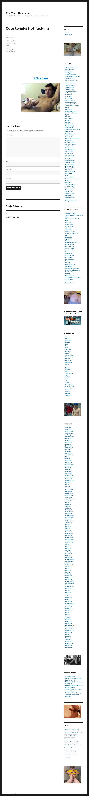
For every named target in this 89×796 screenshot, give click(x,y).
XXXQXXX (68, 199)
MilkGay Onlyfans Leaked (72, 268)
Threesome (74, 748)
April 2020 (68, 451)
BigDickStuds (69, 239)
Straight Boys (69, 373)
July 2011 (67, 612)
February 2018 (69, 475)
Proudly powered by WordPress (26, 794)
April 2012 (68, 596)
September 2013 (69, 565)
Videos (8, 45)
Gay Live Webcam (70, 149)
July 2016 (67, 502)
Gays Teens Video (70, 162)
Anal (73, 729)
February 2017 (69, 490)
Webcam (67, 393)
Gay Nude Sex (69, 151)
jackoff (76, 741)
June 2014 (68, 548)
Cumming (68, 349)
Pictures (67, 368)
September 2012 (69, 587)
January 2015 (68, 535)
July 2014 (67, 546)
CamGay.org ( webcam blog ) (73, 129)
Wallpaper (67, 754)
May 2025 (68, 429)
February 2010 (69, 643)
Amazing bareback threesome (73, 689)
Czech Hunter (69, 137)
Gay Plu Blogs (69, 153)
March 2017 (68, 488)
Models (67, 364)
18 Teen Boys (68, 98)
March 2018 (68, 473)
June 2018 (68, 468)
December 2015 (69, 515)
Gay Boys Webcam (70, 144)
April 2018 (68, 471)
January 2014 (68, 557)
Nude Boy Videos (69, 272)
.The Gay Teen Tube (70, 85)
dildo (70, 735)
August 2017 (68, 482)
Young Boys (68, 395)
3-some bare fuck (70, 676)
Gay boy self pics (69, 248)
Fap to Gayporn (69, 244)
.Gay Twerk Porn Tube (71, 80)
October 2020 (69, 448)
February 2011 (69, 621)
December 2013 (69, 559)
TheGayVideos (69, 279)
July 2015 (67, 524)
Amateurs (68, 337)
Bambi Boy (68, 235)
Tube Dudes (68, 191)
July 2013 (67, 568)
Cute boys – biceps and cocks (73, 678)
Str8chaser (68, 182)
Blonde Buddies (69, 691)
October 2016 (69, 497)
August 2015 (68, 522)
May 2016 (68, 506)
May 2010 (67, 638)
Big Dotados (68, 237)
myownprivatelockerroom (72, 270)
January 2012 (68, 601)
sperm (67, 371)
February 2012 (69, 599)
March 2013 (68, 576)
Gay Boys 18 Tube (70, 142)
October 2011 (68, 607)
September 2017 (69, 480)
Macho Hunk (68, 266)
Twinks (8, 43)
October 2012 (68, 585)
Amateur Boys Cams (70, 102)
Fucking (11, 40)
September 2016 (69, 499)
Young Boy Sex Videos (71, 201)
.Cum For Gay (69, 71)
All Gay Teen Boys (70, 100)
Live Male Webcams (70, 264)
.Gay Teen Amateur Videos (72, 76)
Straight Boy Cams (70, 184)
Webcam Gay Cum (70, 197)
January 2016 (68, 513)
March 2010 (68, 641)
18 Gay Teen (68, 96)
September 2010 (69, 630)
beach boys (68, 340)
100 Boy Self (68, 222)
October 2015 (68, 519)
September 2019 (69, 455)
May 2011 (67, 616)
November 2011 (69, 605)
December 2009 (69, 647)
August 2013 (68, 566)
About (67, 33)
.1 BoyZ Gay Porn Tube (71, 67)
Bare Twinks (68, 109)
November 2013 (69, 561)
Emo (74, 735)
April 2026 (68, 427)
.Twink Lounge (69, 87)
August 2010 (68, 632)
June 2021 (68, 444)
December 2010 (69, 625)
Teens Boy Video (69, 186)
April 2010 (68, 640)
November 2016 (69, 495)
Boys (7, 40)
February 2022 (69, 440)
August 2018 (68, 466)
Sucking (67, 377)
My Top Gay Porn (70, 171)
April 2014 (68, 552)
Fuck (10, 48)
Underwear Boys (69, 386)
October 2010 (68, 629)
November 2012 (69, 583)
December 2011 (69, 603)
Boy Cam (67, 116)
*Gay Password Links (71, 91)
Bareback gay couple (70, 680)
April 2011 (68, 618)
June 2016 (68, 504)
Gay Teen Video (69, 155)
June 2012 (68, 592)
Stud (66, 375)
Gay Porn (67, 252)
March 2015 (68, 532)
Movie (14, 42)
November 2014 (69, 539)
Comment (10, 135)
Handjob (67, 359)
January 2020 (69, 453)
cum (66, 348)
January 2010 (68, 645)
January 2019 (68, 462)
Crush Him (68, 133)
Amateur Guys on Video (71, 233)
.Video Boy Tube (69, 89)
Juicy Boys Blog (69, 259)
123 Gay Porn (68, 95)
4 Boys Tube (68, 230)
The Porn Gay (69, 190)
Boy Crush (68, 120)
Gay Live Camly (69, 146)
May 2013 (67, 572)
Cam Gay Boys (69, 127)
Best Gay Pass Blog (70, 111)
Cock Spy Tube (69, 131)
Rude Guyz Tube (69, 275)
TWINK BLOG (69, 281)
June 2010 (68, 636)
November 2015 (69, 517)
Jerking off (68, 360)
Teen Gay (67, 748)
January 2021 (68, 446)
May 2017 (67, 486)
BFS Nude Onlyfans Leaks (72, 113)
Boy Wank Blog (69, 126)
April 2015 (68, 530)
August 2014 (68, 544)
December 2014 (69, 537)
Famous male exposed (71, 242)
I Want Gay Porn (69, 166)
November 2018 (69, 464)
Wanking (67, 391)
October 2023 (69, 433)
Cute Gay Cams (69, 135)
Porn (13, 50)
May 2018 (67, 469)
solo (79, 744)
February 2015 (69, 533)
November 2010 (69, 627)
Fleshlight (68, 351)
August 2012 (68, 588)
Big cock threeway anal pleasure (74, 685)
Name (8, 161)
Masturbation (69, 362)
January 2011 (68, 623)
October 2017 (68, 479)
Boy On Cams (68, 241)
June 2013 (68, 570)
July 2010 (67, 634)
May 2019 (68, 458)
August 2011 (68, 610)
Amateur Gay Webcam (71, 104)
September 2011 (69, 608)
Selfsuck (67, 369)
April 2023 (68, 435)
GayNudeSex (68, 159)
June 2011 (67, 614)
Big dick (67, 342)
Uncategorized (69, 384)
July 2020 (67, 449)
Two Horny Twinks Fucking (73, 693)
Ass (77, 729)
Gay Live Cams (69, 148)
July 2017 (67, 484)
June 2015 (68, 526)
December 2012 (69, 581)
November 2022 (69, 437)
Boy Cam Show (69, 118)
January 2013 (68, 579)
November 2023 (69, 431)
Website (9, 178)
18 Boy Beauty (69, 226)
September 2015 (69, 521)
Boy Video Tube (69, 124)
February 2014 (69, 555)
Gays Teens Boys (70, 160)
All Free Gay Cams (70, 231)
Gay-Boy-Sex (69, 157)
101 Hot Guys (68, 93)
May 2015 (67, 528)
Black (66, 344)
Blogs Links (68, 35)
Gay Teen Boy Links (18, 13)
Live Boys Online (69, 168)
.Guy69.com (68, 82)
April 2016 (68, 508)
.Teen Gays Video (70, 84)
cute (65, 735)
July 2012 (67, 590)
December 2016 (69, 493)
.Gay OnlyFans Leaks (71, 74)
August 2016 (68, 501)
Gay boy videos (69, 355)
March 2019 (68, 460)
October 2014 (68, 541)
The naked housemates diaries (73, 277)
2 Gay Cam (68, 228)
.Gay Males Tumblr (70, 213)
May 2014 (67, 550)
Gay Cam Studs (69, 250)
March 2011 (68, 619)
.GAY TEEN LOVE (69, 78)
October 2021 (68, 442)
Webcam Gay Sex (70, 283)
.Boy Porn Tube (69, 69)
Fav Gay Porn (68, 140)
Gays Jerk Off (68, 253)
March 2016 (68, 510)
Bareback (67, 338)
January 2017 (68, 491)
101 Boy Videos (69, 224)
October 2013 (68, 563)
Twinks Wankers (70, 193)
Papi (66, 175)
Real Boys (68, 274)
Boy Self (67, 122)
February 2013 (69, 577)
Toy (66, 380)
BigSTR (67, 115)
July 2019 (67, 457)
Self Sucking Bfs (69, 177)
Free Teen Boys (69, 246)
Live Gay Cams (69, 170)
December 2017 (69, 477)
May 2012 (67, 594)
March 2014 (68, 554)
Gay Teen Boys (69, 357)
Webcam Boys (69, 195)
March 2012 (68, 597)
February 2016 (69, 512)
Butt (76, 732)
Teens (67, 379)
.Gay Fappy (68, 73)
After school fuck (70, 687)
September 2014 (69, 543)
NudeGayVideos (69, 173)
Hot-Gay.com (69, 257)
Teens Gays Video (70, 188)
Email (8, 170)
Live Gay (67, 263)
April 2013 (68, 574)
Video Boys (13, 43)
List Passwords (69, 261)
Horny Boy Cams (69, 164)
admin (8, 35)
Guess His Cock (69, 255)
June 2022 (68, 438)
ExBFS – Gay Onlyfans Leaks (73, 138)
